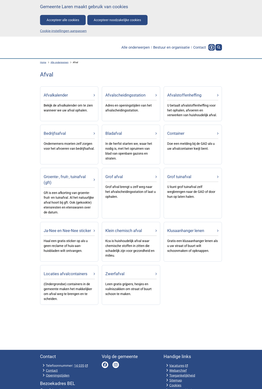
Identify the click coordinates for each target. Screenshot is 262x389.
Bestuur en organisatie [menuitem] (171, 47)
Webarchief (178, 370)
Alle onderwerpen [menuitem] (135, 47)
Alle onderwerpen (59, 62)
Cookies (175, 385)
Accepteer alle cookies (63, 20)
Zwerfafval (114, 274)
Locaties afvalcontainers (65, 274)
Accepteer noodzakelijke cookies (117, 20)
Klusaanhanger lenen (185, 231)
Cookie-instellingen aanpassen (63, 31)
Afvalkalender (56, 95)
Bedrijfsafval (55, 133)
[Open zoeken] (218, 47)
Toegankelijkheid (182, 375)
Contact (52, 370)
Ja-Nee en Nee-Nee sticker (67, 231)
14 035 (81, 365)
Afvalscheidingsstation (125, 95)
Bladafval (113, 133)
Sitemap (175, 380)
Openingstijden (57, 375)
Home (43, 62)
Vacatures (178, 365)
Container (175, 133)
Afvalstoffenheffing (184, 95)
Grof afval (114, 176)
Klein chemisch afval (123, 231)
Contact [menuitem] (199, 47)
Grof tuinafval (179, 176)
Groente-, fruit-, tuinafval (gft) (65, 179)
